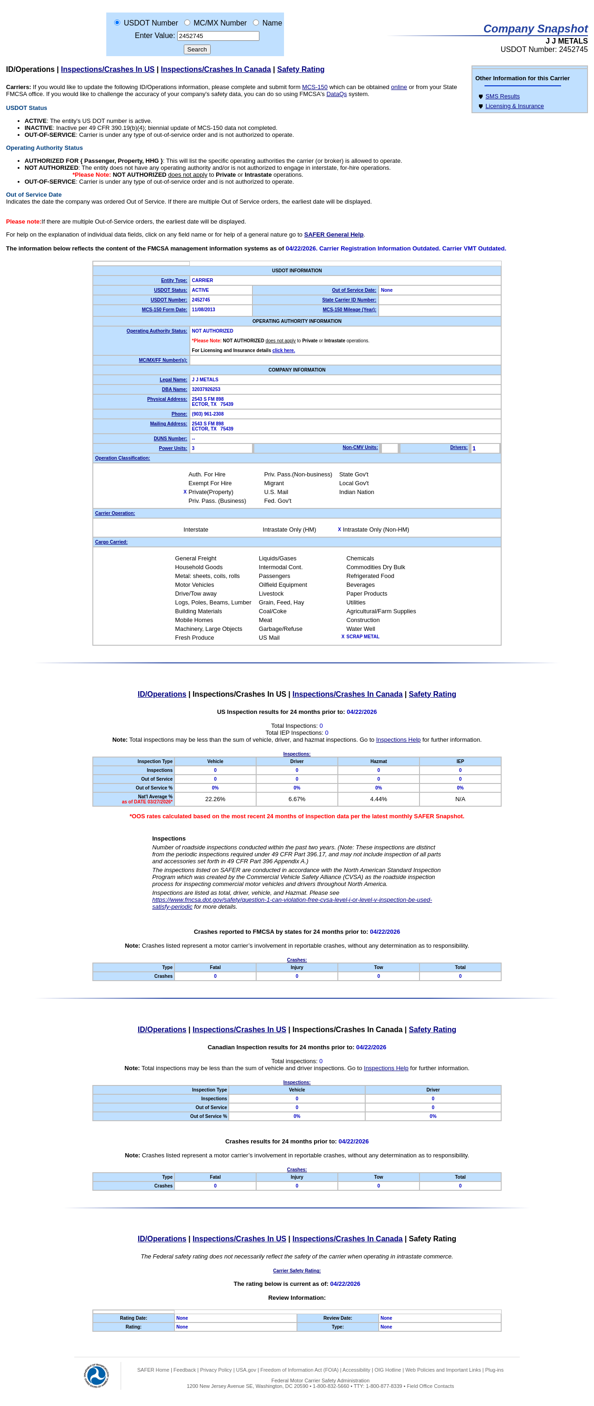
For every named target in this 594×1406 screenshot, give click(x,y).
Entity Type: (174, 280)
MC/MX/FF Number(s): (163, 360)
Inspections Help (398, 739)
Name (272, 23)
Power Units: (173, 448)
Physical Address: (167, 399)
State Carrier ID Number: (349, 299)
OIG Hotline (387, 1370)
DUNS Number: (170, 438)
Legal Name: (173, 379)
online (399, 86)
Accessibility (356, 1370)
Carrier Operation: (115, 513)
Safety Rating (300, 69)
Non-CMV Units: (360, 447)
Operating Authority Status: (157, 331)
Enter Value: (155, 35)
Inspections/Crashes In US (108, 69)
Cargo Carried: (111, 542)
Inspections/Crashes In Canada (216, 69)
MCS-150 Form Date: (164, 309)
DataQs (336, 93)
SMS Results (502, 96)
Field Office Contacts (430, 1386)
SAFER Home (153, 1370)
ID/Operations (30, 69)
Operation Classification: (122, 458)
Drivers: (459, 447)
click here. (283, 350)
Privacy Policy (216, 1370)
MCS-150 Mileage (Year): (349, 309)
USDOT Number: (169, 299)
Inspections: (297, 754)
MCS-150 (315, 86)
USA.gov (246, 1370)
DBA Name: (174, 389)
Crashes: (297, 960)
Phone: (179, 414)
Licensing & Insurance (514, 106)
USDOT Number (151, 23)
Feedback (185, 1370)
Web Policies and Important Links (443, 1370)
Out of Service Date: (354, 290)
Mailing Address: (168, 423)
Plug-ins (494, 1370)
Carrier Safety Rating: (297, 1270)
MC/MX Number (220, 23)
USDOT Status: (170, 290)
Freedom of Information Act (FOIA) (299, 1370)
